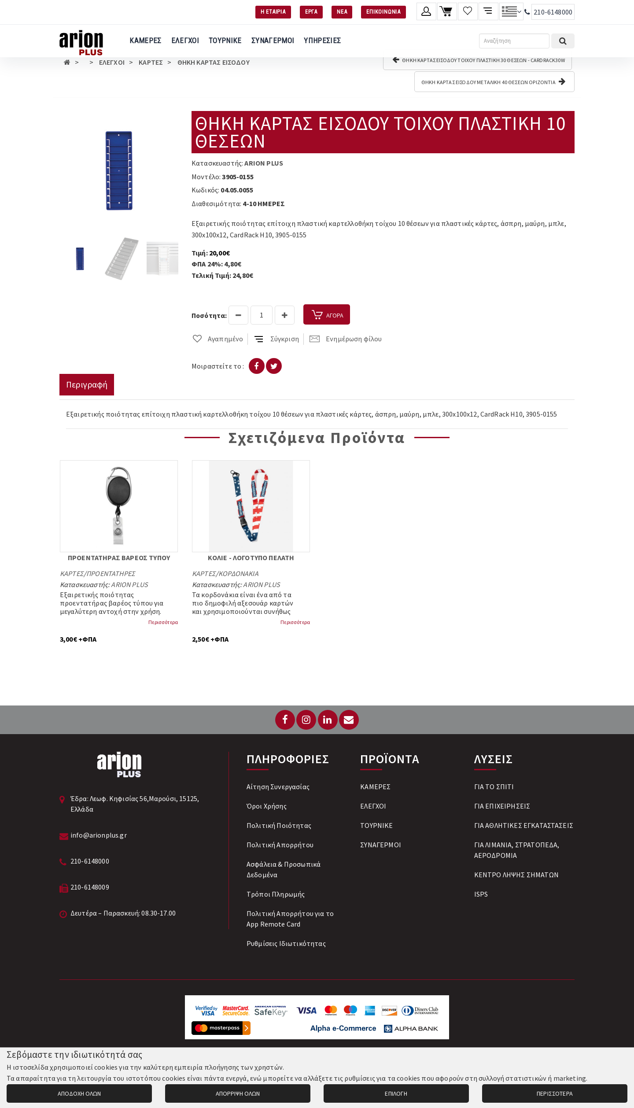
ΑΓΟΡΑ (326, 315)
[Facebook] (285, 720)
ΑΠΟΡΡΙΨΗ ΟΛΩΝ (238, 1093)
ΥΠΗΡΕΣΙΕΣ (322, 40)
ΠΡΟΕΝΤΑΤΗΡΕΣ (110, 573)
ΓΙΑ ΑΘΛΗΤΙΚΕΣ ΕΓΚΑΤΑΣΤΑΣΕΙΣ (523, 825)
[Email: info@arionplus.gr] (349, 720)
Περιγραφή (86, 384)
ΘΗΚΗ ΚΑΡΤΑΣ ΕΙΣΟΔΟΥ (213, 62)
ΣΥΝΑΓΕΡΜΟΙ (272, 40)
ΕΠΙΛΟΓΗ (396, 1093)
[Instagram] (306, 720)
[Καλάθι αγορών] (447, 11)
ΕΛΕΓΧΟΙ (185, 40)
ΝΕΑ (342, 11)
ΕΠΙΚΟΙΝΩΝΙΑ (383, 11)
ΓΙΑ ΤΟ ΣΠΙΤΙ (494, 786)
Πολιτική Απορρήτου (280, 844)
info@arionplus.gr (98, 835)
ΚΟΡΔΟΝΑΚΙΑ (238, 573)
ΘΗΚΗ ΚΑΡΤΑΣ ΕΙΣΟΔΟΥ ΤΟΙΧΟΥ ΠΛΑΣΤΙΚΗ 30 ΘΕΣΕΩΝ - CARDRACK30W (478, 59)
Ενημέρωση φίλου (346, 338)
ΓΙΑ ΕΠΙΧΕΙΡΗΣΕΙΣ (502, 805)
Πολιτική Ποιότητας (279, 825)
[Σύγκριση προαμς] (488, 11)
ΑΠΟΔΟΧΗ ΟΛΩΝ (79, 1093)
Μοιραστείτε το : (218, 366)
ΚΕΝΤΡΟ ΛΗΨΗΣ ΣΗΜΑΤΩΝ (516, 874)
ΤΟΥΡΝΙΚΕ (225, 40)
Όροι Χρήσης (267, 805)
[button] (170, 119)
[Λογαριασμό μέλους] (426, 11)
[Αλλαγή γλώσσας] (511, 11)
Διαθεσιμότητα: (216, 203)
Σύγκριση (276, 338)
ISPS (481, 894)
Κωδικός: (205, 189)
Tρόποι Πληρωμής (276, 894)
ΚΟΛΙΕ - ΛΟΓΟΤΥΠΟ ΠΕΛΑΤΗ (251, 557)
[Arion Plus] (81, 41)
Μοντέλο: (206, 176)
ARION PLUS (263, 163)
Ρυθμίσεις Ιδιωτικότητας (286, 943)
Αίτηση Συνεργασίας (278, 786)
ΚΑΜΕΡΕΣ (145, 40)
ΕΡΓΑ (311, 11)
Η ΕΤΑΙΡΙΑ (273, 11)
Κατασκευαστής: (217, 163)
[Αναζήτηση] (514, 40)
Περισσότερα (163, 622)
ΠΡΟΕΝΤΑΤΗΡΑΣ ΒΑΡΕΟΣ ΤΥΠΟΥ (119, 557)
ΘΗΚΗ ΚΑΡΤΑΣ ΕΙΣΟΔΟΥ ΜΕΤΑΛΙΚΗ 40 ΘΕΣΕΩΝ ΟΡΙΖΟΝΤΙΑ (493, 81)
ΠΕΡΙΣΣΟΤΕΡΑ (555, 1093)
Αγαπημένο (217, 338)
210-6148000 (553, 11)
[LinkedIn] (328, 720)
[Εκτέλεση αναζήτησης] (563, 40)
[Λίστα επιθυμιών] (468, 11)
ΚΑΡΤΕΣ (151, 62)
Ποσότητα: (209, 315)
